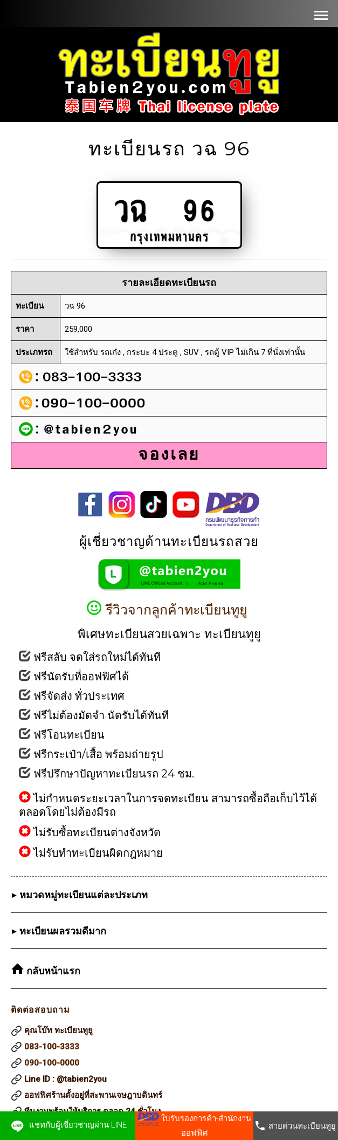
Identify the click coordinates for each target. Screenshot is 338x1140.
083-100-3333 (51, 1047)
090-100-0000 (51, 1063)
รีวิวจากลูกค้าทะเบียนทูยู (169, 610)
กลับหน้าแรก (52, 971)
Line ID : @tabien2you (65, 1079)
